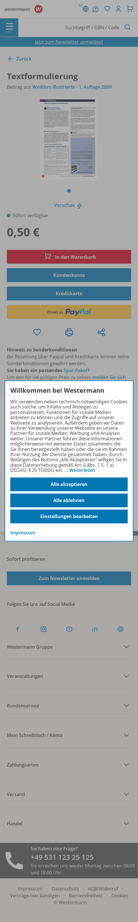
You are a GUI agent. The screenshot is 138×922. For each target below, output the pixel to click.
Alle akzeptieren (69, 484)
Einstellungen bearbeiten (69, 516)
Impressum (22, 533)
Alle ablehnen (69, 500)
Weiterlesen (82, 470)
